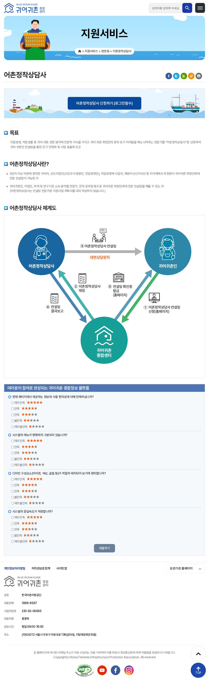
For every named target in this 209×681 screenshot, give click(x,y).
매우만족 (28, 403)
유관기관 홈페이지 (181, 568)
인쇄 (199, 76)
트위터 (176, 76)
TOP (198, 672)
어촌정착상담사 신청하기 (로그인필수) (104, 103)
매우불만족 (29, 427)
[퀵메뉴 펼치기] (198, 653)
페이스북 (168, 76)
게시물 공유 (191, 76)
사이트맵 (61, 568)
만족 (25, 409)
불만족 (26, 421)
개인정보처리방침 (14, 568)
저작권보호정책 (41, 568)
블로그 (184, 76)
